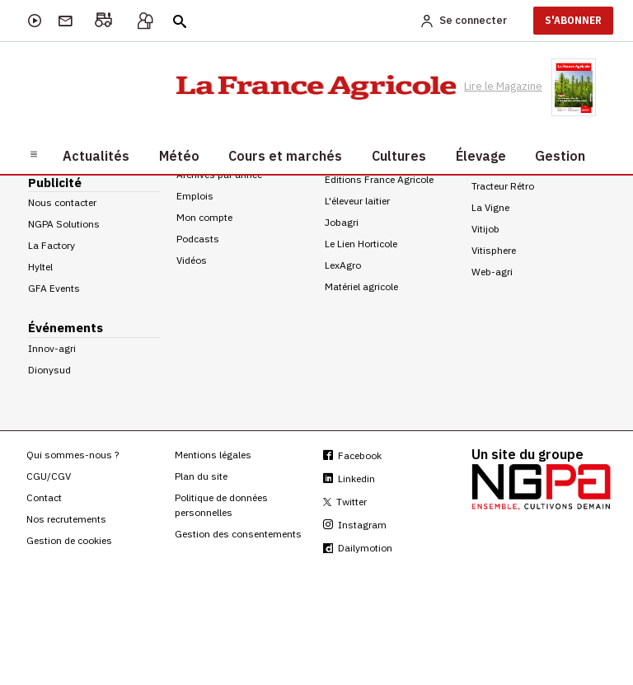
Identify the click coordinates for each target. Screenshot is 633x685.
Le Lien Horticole (361, 243)
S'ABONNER (573, 20)
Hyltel (40, 266)
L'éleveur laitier (357, 201)
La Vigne (490, 207)
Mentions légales (213, 454)
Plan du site (201, 476)
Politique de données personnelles (221, 504)
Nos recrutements (66, 519)
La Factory (51, 245)
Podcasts (197, 238)
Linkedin (349, 478)
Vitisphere (493, 250)
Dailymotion (357, 548)
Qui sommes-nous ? (72, 454)
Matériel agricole (361, 286)
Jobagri (342, 222)
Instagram (355, 524)
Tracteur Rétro (502, 186)
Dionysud (49, 370)
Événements (65, 327)
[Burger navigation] (34, 153)
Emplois (194, 196)
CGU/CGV (48, 476)
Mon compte (204, 217)
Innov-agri (52, 348)
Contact (44, 497)
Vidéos (191, 260)
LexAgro (343, 265)
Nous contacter (62, 202)
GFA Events (54, 288)
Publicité (55, 182)
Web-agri (492, 271)
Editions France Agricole (379, 179)
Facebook (352, 455)
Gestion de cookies (69, 540)
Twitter (345, 501)
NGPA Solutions (64, 224)
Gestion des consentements (238, 534)
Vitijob (485, 229)
